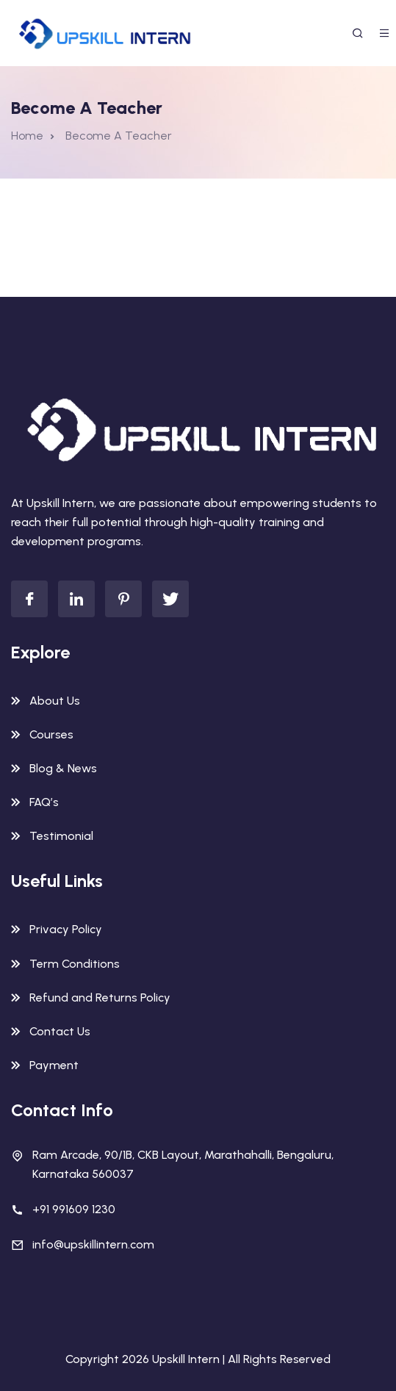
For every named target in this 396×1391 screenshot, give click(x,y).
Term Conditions (74, 964)
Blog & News (63, 768)
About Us (54, 701)
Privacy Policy (65, 929)
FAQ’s (44, 802)
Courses (51, 734)
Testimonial (61, 836)
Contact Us (59, 1031)
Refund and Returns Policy (99, 997)
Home (27, 136)
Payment (54, 1065)
